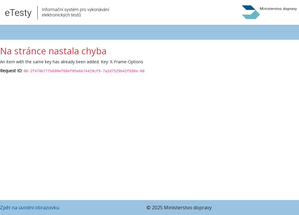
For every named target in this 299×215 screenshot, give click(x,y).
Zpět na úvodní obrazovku (29, 207)
